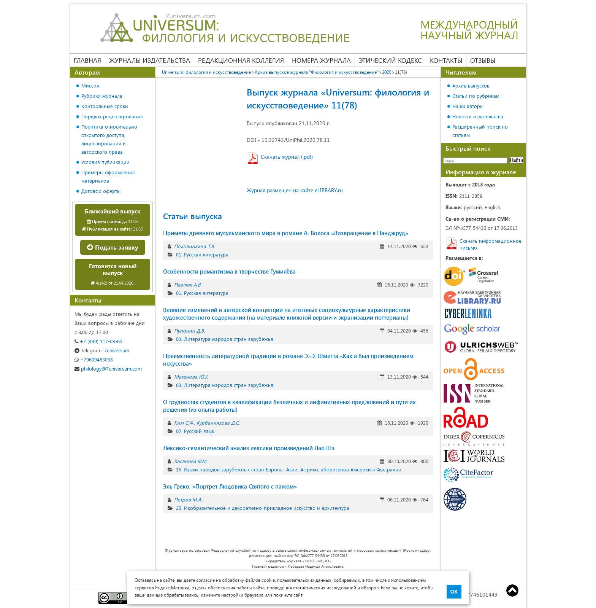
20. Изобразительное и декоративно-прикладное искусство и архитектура (262, 508)
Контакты (446, 60)
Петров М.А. (188, 499)
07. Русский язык (195, 431)
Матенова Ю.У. (191, 376)
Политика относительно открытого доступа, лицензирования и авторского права (109, 139)
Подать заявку (112, 247)
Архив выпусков (471, 85)
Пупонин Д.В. (189, 330)
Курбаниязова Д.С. (218, 422)
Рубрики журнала (101, 95)
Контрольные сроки (104, 106)
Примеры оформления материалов (108, 176)
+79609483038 (93, 359)
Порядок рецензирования (112, 116)
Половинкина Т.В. (194, 246)
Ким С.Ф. (183, 422)
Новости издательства (477, 116)
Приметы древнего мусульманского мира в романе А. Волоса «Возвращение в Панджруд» (285, 233)
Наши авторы (467, 106)
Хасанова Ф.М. (191, 461)
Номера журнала (321, 60)
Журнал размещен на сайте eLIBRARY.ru (295, 190)
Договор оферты (100, 191)
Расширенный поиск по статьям (480, 130)
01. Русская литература (202, 254)
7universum (101, 350)
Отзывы (482, 60)
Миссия (90, 85)
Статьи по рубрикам (475, 95)
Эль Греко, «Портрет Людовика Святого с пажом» (230, 486)
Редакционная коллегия (241, 60)
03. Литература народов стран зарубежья (224, 339)
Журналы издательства (149, 60)
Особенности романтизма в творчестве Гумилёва (229, 271)
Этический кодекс (390, 60)
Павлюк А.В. (187, 284)
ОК (454, 592)
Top (512, 590)
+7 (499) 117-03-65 (98, 341)
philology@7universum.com (108, 368)
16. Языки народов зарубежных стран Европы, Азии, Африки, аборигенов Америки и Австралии (288, 469)
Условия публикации (105, 162)
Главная (87, 60)
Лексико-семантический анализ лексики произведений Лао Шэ (248, 448)
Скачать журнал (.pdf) (287, 156)
